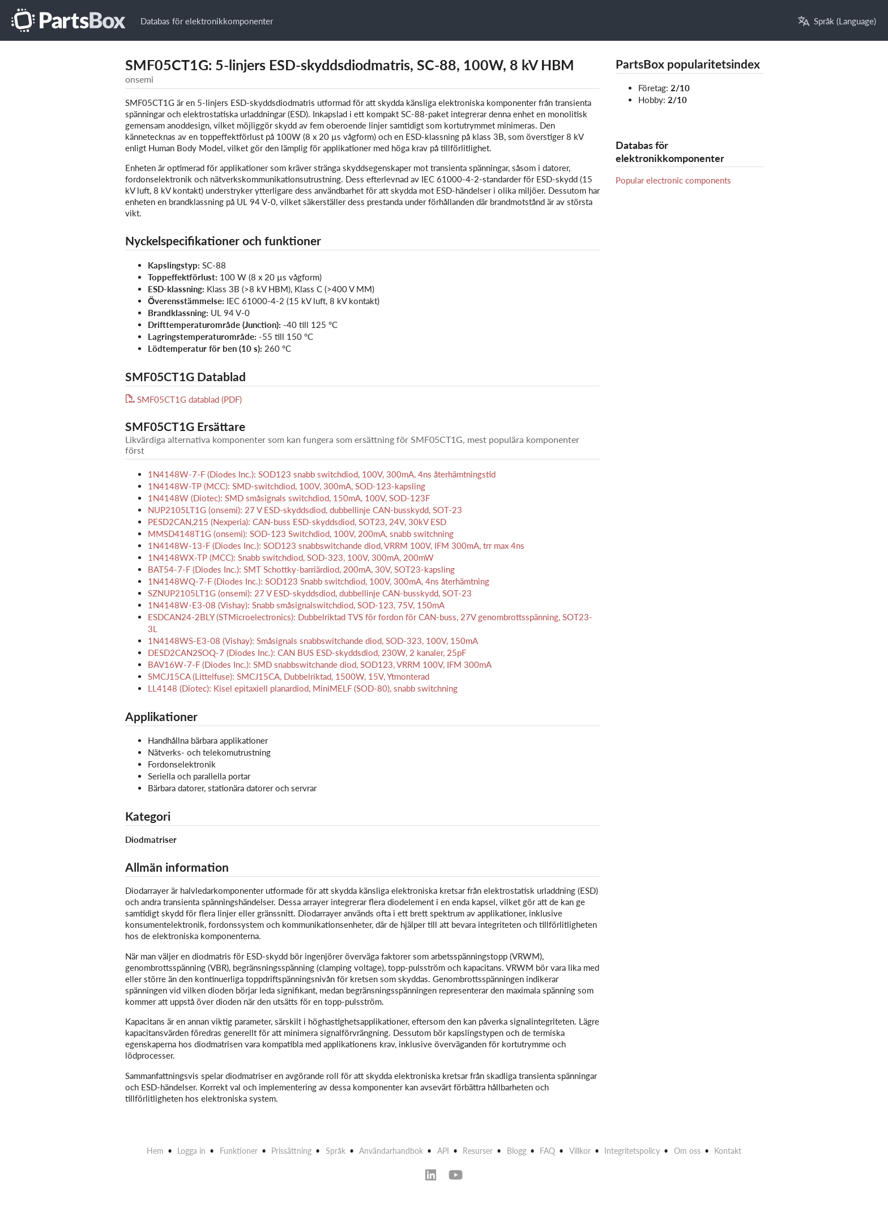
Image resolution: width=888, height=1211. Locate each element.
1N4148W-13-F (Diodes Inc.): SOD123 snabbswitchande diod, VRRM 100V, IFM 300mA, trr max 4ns (336, 545)
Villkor (580, 1150)
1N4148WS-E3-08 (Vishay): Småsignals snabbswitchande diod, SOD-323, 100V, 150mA (313, 641)
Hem (155, 1150)
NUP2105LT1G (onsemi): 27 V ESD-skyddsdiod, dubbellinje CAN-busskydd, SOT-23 (305, 510)
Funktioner (239, 1150)
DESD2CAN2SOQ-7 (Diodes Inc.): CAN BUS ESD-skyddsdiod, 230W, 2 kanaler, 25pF (307, 652)
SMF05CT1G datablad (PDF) (183, 399)
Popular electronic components (673, 180)
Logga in (191, 1150)
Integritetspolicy (632, 1150)
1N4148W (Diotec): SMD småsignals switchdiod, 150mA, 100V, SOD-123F (289, 498)
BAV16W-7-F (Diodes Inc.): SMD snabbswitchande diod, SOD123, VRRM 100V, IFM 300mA (320, 664)
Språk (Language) (837, 21)
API (443, 1150)
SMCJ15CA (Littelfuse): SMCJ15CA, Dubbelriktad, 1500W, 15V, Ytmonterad (288, 676)
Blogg (516, 1150)
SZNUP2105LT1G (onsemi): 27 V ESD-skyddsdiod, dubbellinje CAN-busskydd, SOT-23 (310, 593)
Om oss (687, 1150)
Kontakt (727, 1150)
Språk (335, 1150)
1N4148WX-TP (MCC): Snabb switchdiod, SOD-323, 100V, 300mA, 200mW (291, 557)
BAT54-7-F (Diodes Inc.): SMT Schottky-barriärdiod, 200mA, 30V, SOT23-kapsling (301, 569)
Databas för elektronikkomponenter (206, 21)
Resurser (478, 1150)
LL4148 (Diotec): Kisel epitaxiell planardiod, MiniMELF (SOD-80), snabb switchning (303, 688)
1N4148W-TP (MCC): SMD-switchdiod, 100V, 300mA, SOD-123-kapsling (286, 486)
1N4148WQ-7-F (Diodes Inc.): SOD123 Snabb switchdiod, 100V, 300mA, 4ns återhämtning (318, 581)
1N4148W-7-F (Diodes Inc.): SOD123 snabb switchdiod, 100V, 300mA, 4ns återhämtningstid (322, 474)
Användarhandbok (391, 1150)
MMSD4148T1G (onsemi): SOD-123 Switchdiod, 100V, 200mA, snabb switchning (301, 533)
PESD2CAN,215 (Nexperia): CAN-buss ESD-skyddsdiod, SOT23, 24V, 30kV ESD (297, 522)
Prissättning (291, 1150)
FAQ (547, 1150)
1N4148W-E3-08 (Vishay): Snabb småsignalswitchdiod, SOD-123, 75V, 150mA (296, 605)
